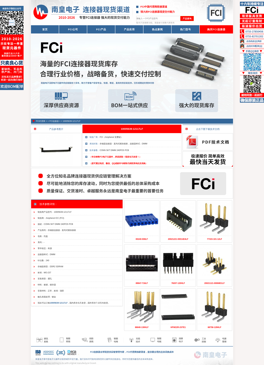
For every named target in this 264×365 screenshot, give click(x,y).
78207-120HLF (178, 283)
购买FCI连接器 (216, 29)
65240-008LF (142, 239)
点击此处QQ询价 (254, 41)
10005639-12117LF (71, 121)
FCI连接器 (54, 121)
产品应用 (129, 29)
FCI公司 (73, 29)
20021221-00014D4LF (178, 239)
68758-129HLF (214, 327)
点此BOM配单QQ (254, 46)
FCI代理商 (40, 121)
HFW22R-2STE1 (178, 327)
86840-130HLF (142, 327)
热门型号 (185, 29)
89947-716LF (142, 283)
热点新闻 (157, 29)
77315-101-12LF (214, 239)
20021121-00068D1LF (214, 283)
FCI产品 (101, 29)
